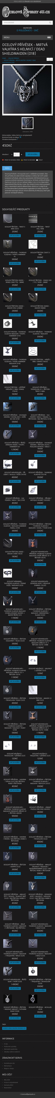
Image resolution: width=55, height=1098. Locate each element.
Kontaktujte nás (9, 1063)
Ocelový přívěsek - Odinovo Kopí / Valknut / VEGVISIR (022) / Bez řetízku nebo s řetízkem (40, 897)
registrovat (37, 1)
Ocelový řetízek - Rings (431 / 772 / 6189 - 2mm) (40, 281)
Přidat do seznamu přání (12, 160)
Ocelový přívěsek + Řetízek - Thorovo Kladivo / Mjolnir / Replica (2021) (40, 781)
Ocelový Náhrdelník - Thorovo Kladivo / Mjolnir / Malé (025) (40, 954)
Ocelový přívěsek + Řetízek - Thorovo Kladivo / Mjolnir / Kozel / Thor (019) (40, 526)
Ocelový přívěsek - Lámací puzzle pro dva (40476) (40, 808)
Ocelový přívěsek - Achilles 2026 (40, 1008)
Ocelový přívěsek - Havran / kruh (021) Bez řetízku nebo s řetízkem (15, 781)
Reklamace (8, 1066)
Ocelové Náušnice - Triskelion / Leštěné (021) (14, 755)
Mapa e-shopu (9, 1068)
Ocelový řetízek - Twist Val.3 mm (40, 228)
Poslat (41, 160)
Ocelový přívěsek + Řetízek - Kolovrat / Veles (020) (15, 640)
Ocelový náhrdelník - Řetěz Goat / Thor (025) (14, 980)
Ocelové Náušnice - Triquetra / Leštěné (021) (40, 755)
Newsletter (8, 1088)
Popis (7, 168)
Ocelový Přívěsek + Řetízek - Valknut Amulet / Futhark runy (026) (14, 1009)
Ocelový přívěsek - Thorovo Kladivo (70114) (40, 473)
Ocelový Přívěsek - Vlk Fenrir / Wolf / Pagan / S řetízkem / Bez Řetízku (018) (40, 417)
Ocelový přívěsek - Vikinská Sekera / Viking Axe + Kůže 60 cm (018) (14, 417)
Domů (4, 58)
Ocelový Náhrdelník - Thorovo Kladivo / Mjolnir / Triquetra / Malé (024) (15, 954)
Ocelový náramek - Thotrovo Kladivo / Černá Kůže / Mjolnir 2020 (15, 583)
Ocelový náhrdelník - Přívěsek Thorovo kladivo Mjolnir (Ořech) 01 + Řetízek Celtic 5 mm (40, 642)
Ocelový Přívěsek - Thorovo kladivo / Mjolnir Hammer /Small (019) (14, 526)
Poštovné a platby (10, 1046)
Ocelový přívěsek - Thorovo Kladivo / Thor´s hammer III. (14, 254)
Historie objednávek (11, 1082)
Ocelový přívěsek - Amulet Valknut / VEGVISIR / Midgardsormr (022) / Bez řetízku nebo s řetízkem (40, 868)
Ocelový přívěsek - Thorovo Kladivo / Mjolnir (40, 333)
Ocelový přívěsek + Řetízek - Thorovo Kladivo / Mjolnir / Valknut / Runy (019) (15, 727)
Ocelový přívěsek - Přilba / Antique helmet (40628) (40, 499)
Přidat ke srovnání (29, 160)
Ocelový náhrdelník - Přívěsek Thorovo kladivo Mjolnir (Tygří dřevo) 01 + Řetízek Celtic (40, 555)
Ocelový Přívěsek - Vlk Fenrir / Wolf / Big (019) (15, 499)
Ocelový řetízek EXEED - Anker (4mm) (40, 307)
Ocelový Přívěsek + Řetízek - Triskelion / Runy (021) (15, 699)
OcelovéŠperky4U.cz (28, 1094)
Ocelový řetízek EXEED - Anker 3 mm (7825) (14, 553)
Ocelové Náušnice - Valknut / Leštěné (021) (40, 670)
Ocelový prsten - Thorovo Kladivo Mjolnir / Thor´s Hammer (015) (15, 334)
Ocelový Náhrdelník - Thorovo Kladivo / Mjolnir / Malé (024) (40, 926)
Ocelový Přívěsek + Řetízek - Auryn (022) (15, 866)
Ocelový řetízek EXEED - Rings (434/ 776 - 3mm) (14, 281)
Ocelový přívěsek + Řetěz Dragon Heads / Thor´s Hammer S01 (15, 445)
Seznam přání (8, 1085)
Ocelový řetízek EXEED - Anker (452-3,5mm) (14, 307)
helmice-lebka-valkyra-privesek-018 (14, 1028)
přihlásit (27, 1)
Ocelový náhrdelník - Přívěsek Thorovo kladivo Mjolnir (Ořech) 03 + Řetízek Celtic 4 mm (40, 727)
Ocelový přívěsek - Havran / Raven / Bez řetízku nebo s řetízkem (14, 839)
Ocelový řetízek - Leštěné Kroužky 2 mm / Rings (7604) (14, 389)
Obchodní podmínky (10, 1049)
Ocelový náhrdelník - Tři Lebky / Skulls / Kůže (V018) (14, 473)
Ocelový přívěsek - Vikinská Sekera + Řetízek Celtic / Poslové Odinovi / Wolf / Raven (40, 446)
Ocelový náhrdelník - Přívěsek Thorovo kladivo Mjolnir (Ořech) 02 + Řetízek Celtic (15, 671)
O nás (6, 1044)
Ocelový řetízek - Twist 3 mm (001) (15, 228)
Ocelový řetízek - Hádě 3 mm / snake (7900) (40, 361)
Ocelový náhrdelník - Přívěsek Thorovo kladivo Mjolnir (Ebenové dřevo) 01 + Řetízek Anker (14, 810)
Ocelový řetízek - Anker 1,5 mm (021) (40, 699)
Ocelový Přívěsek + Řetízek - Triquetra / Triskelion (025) (40, 981)
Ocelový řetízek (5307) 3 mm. (40, 254)
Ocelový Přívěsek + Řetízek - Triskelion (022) (40, 838)
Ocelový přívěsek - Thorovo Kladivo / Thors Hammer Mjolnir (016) (14, 361)
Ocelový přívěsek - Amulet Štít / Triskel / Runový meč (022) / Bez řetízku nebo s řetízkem (15, 897)
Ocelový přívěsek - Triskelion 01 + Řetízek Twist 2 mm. (40, 389)
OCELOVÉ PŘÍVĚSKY (13, 58)
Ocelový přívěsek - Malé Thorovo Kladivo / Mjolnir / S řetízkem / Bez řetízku (15, 926)
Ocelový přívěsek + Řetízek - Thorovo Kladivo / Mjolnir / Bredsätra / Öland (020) (40, 612)
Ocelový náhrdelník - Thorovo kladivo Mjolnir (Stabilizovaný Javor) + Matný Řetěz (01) (15, 612)
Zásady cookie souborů (12, 1052)
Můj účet (7, 1080)
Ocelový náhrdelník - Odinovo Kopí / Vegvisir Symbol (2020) (40, 583)
